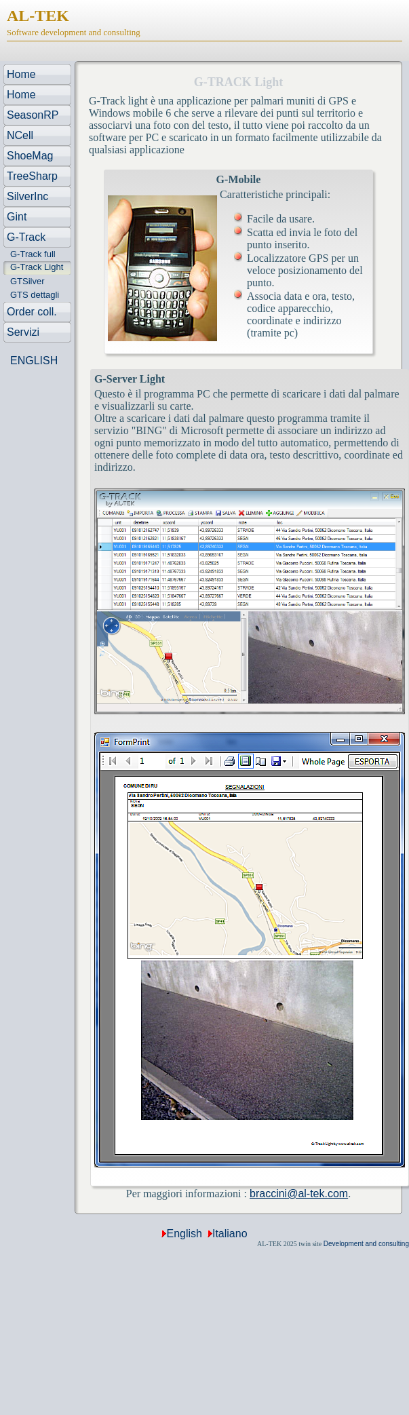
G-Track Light (36, 267)
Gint (16, 216)
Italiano (230, 1233)
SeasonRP (33, 115)
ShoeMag (30, 155)
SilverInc (27, 196)
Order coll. (32, 311)
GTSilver (27, 281)
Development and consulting (366, 1243)
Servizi (23, 332)
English (183, 1233)
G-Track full (33, 254)
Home (21, 74)
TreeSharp (32, 176)
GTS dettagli (34, 295)
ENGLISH (34, 360)
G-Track (26, 237)
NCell (20, 135)
